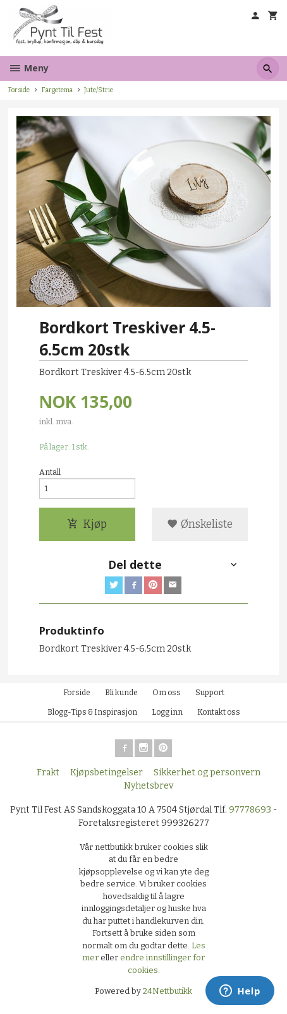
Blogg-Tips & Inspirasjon (92, 712)
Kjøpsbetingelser (106, 772)
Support (209, 692)
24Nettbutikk (167, 991)
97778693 (250, 809)
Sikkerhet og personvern (207, 772)
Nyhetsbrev (148, 785)
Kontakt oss (218, 712)
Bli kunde (121, 692)
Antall (50, 472)
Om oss (166, 692)
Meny (28, 68)
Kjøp (87, 524)
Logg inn (167, 712)
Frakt (48, 772)
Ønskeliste (200, 524)
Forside (19, 90)
